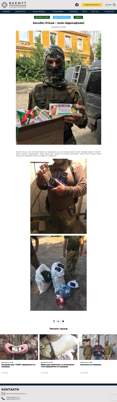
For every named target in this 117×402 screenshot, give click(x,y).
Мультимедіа (39, 11)
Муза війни (58, 11)
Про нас (95, 11)
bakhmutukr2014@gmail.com (16, 393)
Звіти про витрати (61, 17)
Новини (6, 11)
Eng (109, 4)
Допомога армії (41, 17)
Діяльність (20, 11)
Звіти (84, 11)
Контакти (109, 11)
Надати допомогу (92, 4)
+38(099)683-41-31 (13, 397)
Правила (74, 11)
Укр (106, 4)
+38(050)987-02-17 (13, 399)
